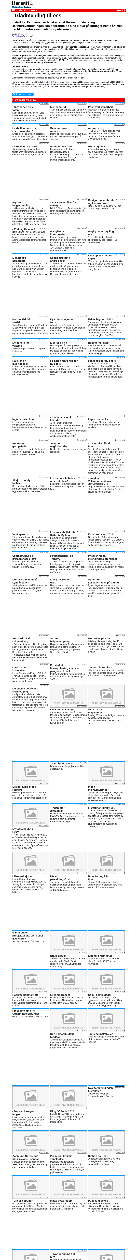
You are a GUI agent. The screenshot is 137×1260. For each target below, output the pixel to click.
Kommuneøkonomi (23, 94)
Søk (120, 10)
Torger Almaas (17, 36)
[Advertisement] (68, 179)
